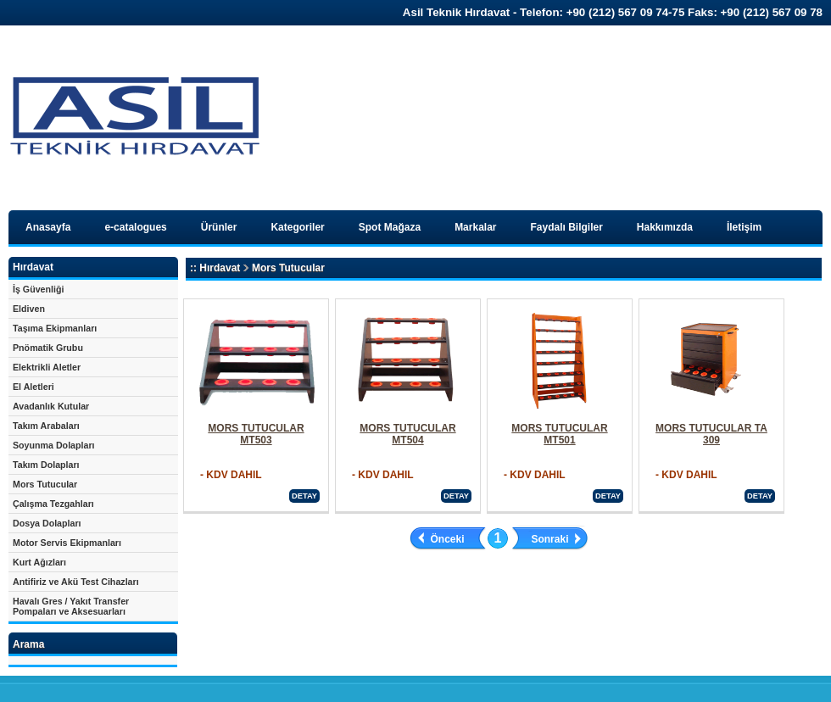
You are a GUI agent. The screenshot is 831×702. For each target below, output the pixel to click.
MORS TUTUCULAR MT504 (407, 434)
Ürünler (219, 227)
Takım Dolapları (46, 465)
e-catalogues (135, 227)
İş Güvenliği (38, 289)
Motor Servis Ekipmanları (67, 543)
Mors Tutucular (45, 484)
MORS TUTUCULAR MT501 (559, 434)
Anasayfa (47, 227)
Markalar (475, 227)
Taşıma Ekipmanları (55, 328)
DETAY (304, 496)
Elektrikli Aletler (47, 367)
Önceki (448, 539)
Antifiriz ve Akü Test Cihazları (76, 582)
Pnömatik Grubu (48, 348)
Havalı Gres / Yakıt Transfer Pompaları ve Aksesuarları (71, 606)
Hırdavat (219, 268)
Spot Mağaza (390, 227)
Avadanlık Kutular (51, 406)
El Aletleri (33, 387)
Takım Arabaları (46, 426)
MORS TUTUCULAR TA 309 (711, 434)
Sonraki (549, 539)
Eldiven (29, 309)
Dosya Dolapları (47, 523)
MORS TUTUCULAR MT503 (256, 434)
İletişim (744, 227)
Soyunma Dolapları (54, 445)
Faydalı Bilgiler (567, 227)
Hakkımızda (665, 227)
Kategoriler (297, 227)
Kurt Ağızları (39, 562)
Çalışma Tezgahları (53, 504)
